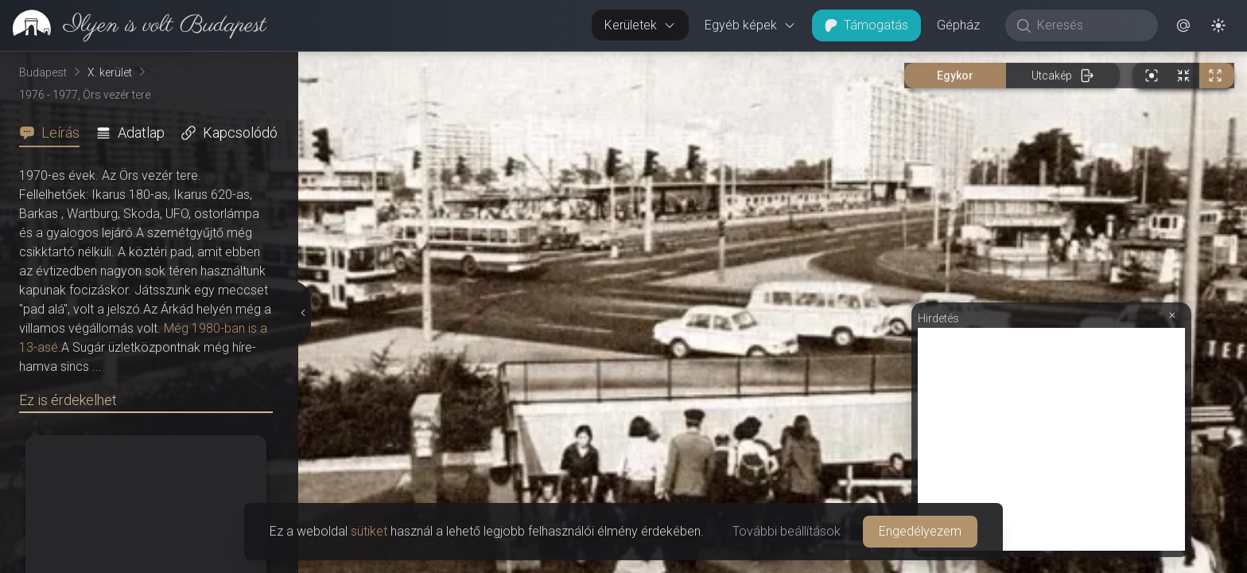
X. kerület (109, 72)
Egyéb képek (750, 25)
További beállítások (786, 531)
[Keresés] (1090, 25)
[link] (133, 25)
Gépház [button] (958, 25)
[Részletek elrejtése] (301, 313)
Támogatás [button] (866, 25)
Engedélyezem (920, 531)
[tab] (54, 133)
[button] (1183, 25)
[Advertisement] (1051, 439)
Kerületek (640, 25)
